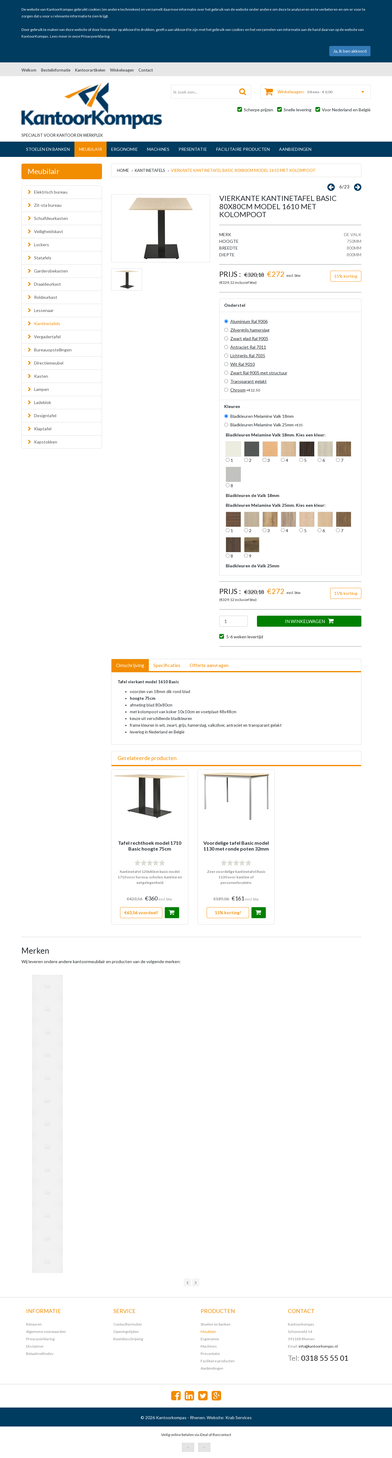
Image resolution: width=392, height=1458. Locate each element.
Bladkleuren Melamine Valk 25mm (266, 424)
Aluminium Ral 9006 (249, 321)
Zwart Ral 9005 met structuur (258, 372)
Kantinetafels (150, 170)
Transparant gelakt (248, 381)
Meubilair (90, 149)
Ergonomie (124, 149)
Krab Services (238, 1417)
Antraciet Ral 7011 (248, 347)
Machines (158, 149)
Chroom (238, 389)
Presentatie (193, 149)
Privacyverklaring (95, 36)
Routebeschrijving (128, 1339)
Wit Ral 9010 (242, 364)
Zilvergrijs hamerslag (250, 329)
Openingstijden (126, 1331)
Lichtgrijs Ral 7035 (247, 355)
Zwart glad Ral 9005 (249, 338)
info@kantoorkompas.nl (318, 1346)
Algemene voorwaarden (46, 1331)
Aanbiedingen (295, 149)
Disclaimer (35, 1346)
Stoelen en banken (48, 149)
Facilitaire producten (243, 149)
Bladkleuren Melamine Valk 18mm (262, 416)
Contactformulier (127, 1324)
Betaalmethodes (40, 1353)
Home (123, 170)
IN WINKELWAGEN (309, 621)
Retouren (34, 1324)
